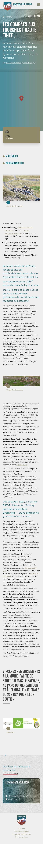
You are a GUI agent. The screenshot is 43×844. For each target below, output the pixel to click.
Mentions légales (21, 831)
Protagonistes (13, 163)
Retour (7, 16)
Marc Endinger (29, 63)
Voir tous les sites (10, 773)
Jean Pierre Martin (13, 63)
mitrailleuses (21, 465)
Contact (21, 828)
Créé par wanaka (21, 837)
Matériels (10, 156)
